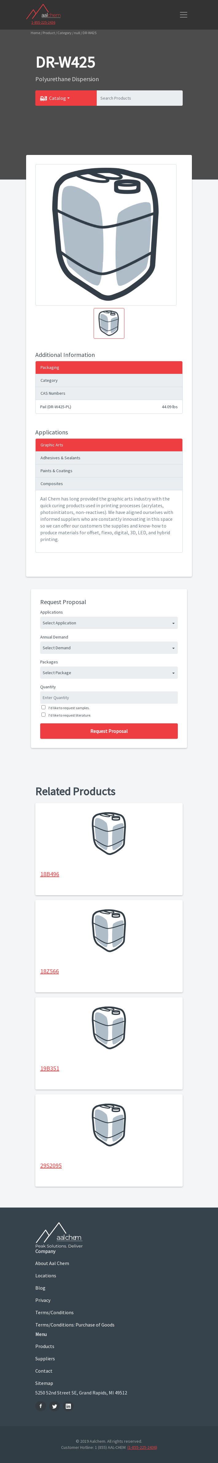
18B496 (49, 874)
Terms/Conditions (54, 1312)
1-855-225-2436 (43, 22)
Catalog (57, 98)
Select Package (57, 672)
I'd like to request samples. (68, 708)
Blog (40, 1288)
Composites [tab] (52, 483)
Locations (45, 1275)
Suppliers (45, 1358)
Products (44, 1346)
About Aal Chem (52, 1263)
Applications (51, 612)
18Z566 (49, 971)
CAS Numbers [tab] (53, 393)
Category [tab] (49, 380)
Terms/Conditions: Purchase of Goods (75, 1325)
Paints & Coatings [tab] (56, 470)
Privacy (42, 1300)
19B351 (49, 1068)
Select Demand (57, 647)
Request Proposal (109, 731)
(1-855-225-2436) (142, 1447)
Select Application (59, 623)
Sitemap (44, 1383)
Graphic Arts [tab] (52, 445)
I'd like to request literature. (69, 715)
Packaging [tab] (50, 367)
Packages (49, 662)
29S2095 (51, 1165)
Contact (44, 1371)
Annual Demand (54, 637)
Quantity (48, 687)
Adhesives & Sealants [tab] (60, 458)
